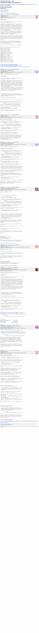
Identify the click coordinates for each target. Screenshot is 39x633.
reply (18, 14)
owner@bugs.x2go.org (9, 421)
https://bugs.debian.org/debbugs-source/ (6, 424)
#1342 (12, 1)
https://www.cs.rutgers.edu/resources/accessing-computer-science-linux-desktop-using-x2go (15, 66)
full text (14, 14)
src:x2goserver (7, 5)
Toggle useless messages (4, 11)
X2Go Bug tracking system (4, 422)
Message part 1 (3, 249)
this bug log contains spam (9, 419)
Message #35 (2, 267)
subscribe (4, 10)
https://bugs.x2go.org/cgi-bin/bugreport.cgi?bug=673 (10, 64)
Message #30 (2, 244)
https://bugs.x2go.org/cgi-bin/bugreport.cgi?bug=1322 (10, 312)
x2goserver (5, 4)
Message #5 (2, 14)
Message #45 (2, 350)
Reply (1, 10)
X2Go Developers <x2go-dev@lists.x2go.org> (24, 4)
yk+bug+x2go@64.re (8, 6)
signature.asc (3, 265)
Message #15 (2, 114)
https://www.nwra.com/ (14, 322)
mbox (16, 14)
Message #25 (2, 187)
